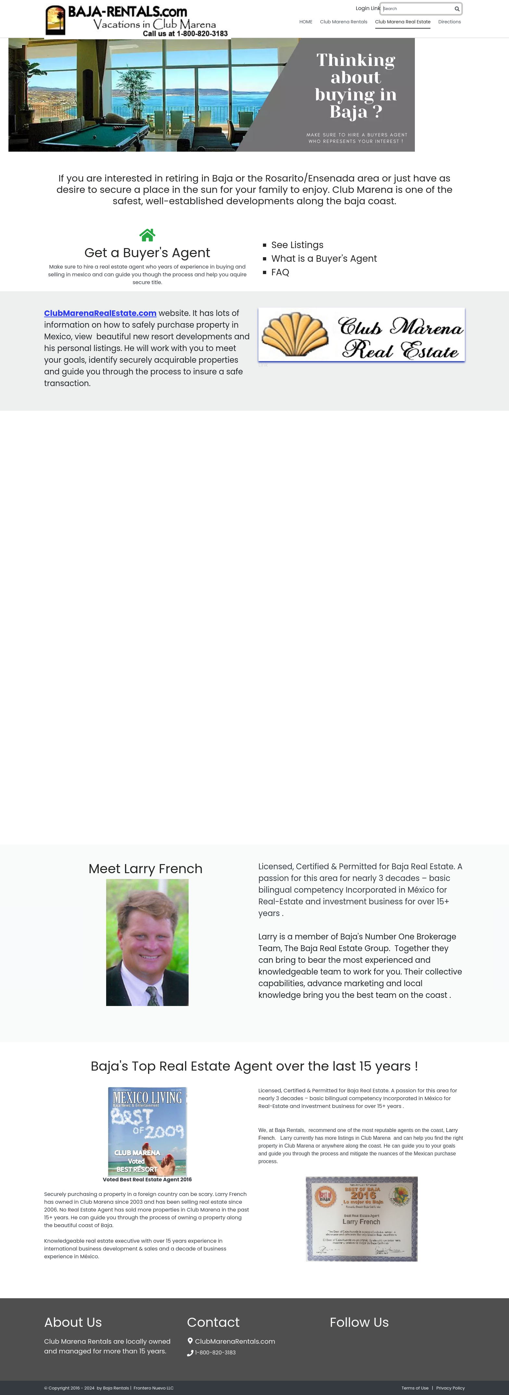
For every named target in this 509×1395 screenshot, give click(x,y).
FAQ (280, 272)
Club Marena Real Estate (403, 22)
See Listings (297, 238)
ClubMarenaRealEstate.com (100, 313)
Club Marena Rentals (343, 22)
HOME (305, 22)
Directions (449, 22)
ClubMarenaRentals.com (235, 1341)
